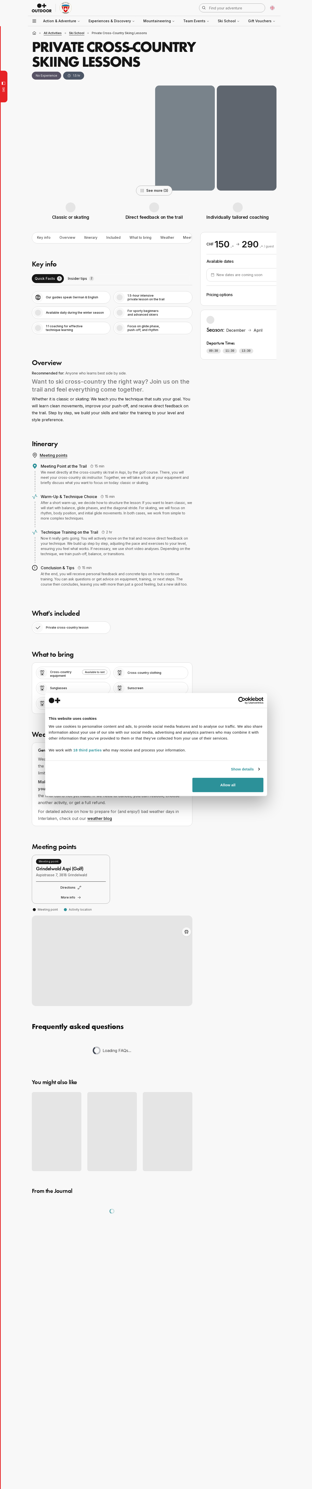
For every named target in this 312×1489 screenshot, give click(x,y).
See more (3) (154, 190)
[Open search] (232, 7)
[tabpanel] (112, 312)
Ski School (229, 21)
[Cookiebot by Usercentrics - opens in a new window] (241, 702)
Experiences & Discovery (112, 21)
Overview (68, 238)
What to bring (144, 238)
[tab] (48, 278)
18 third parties (87, 752)
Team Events (196, 21)
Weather (172, 238)
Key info (44, 238)
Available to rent (95, 672)
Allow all (228, 787)
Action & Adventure (61, 21)
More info (71, 897)
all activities (53, 33)
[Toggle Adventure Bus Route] (186, 931)
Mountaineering (159, 21)
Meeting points (49, 455)
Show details (242, 771)
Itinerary (92, 238)
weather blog (99, 818)
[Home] (34, 33)
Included (115, 238)
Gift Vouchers (261, 21)
